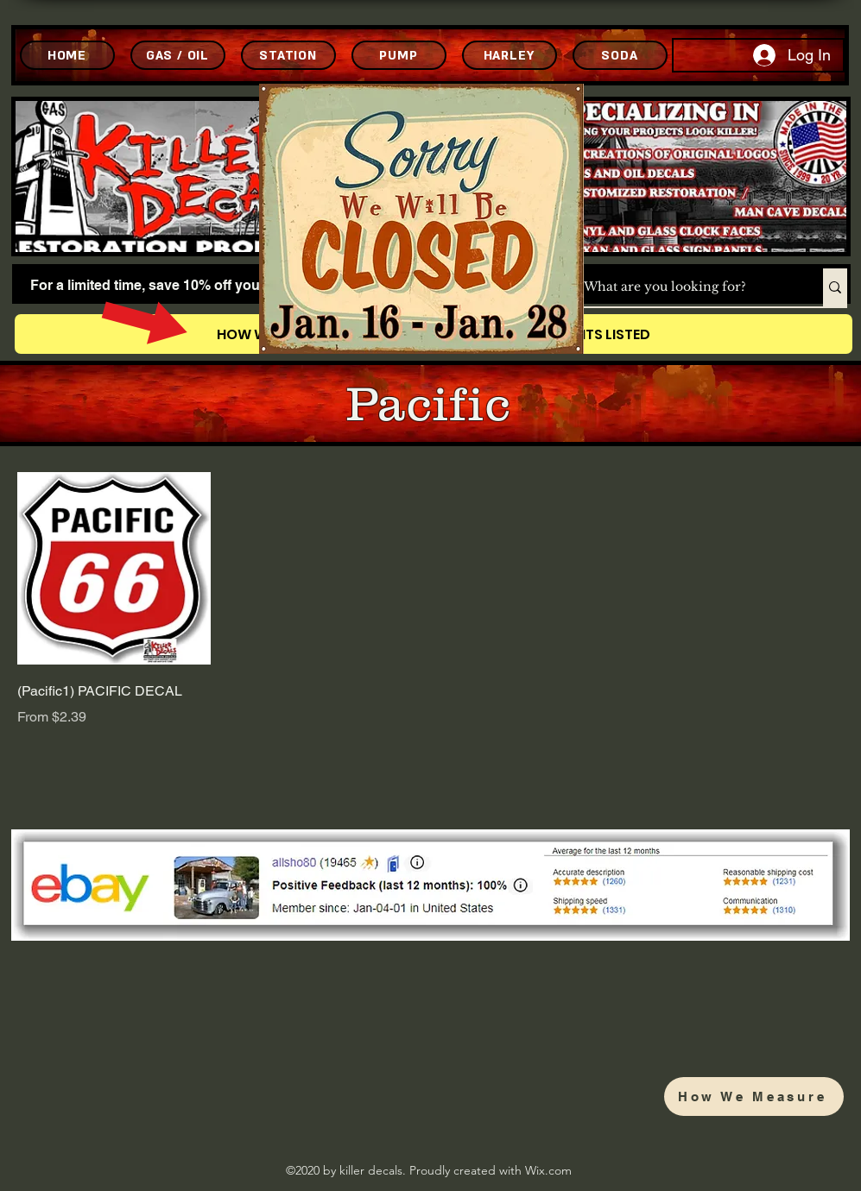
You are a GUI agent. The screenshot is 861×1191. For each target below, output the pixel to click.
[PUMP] (398, 55)
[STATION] (288, 55)
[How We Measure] (754, 1096)
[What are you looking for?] (685, 287)
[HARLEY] (509, 55)
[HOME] (67, 55)
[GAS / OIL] (177, 55)
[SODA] (620, 55)
